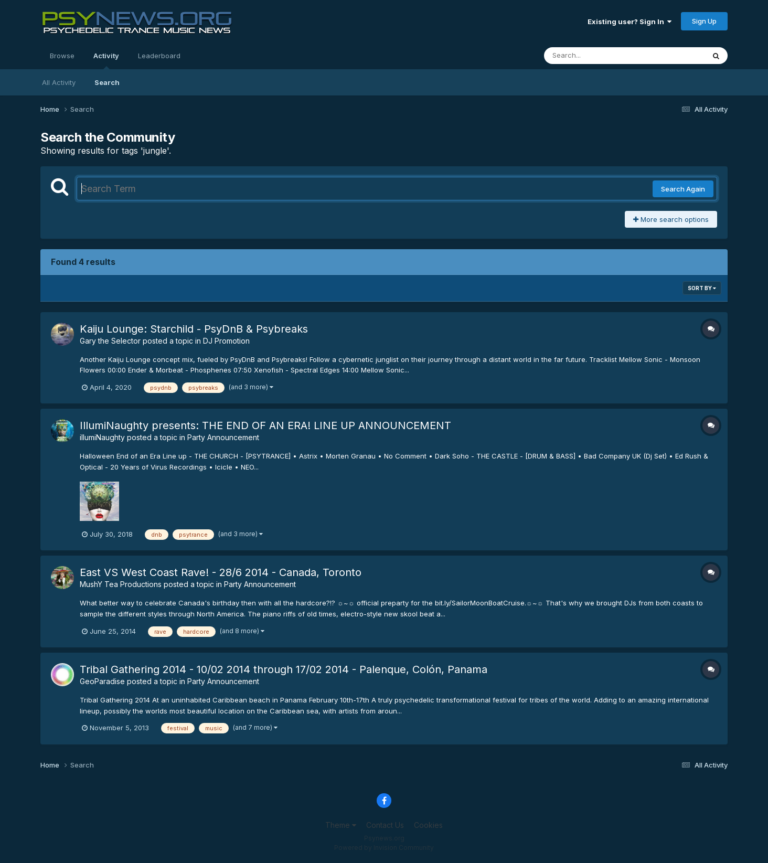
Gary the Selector (110, 340)
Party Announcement (223, 437)
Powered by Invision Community (384, 847)
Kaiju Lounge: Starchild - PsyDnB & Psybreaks (194, 329)
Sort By (702, 288)
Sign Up (704, 21)
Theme (340, 825)
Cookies (428, 825)
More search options (671, 219)
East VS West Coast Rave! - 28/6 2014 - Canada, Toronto (220, 572)
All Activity (59, 82)
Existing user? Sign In (629, 21)
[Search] (595, 55)
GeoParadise (102, 681)
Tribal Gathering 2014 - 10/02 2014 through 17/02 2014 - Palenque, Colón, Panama (283, 669)
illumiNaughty (102, 437)
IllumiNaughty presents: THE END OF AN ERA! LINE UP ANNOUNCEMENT (265, 425)
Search (107, 82)
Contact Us (385, 825)
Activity (106, 60)
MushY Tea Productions (121, 584)
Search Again (683, 189)
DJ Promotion (226, 340)
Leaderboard (159, 55)
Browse (62, 55)
